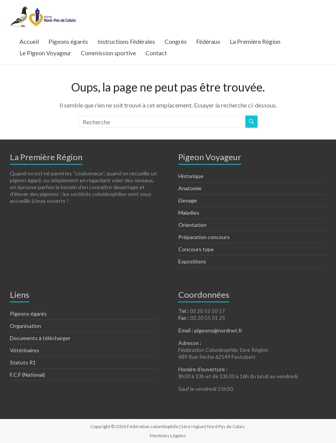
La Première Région (255, 41)
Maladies (188, 212)
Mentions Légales (168, 435)
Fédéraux (208, 41)
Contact (156, 52)
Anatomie (190, 188)
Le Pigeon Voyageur (45, 52)
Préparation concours (204, 237)
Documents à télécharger (40, 338)
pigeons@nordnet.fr (218, 330)
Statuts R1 (23, 362)
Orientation (192, 224)
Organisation (25, 326)
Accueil (29, 41)
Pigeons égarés (68, 41)
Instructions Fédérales (126, 41)
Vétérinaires (24, 350)
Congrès (176, 41)
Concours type (196, 249)
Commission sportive (108, 52)
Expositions (192, 261)
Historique (190, 176)
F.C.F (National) (27, 374)
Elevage (187, 200)
